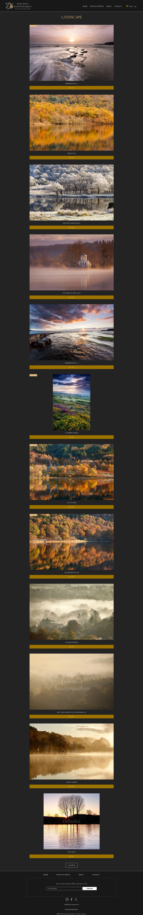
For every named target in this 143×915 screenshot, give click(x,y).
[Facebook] (71, 899)
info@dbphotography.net (71, 904)
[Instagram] (67, 899)
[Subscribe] (90, 888)
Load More (71, 865)
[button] (135, 6)
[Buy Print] (72, 88)
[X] (76, 899)
